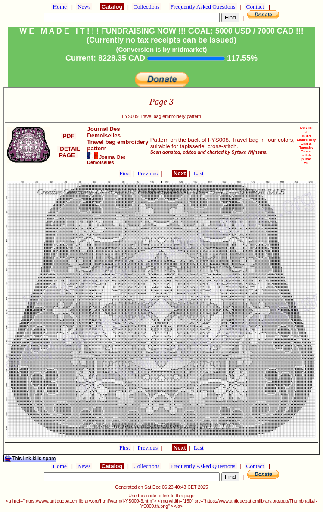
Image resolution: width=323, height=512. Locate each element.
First (125, 173)
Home (59, 6)
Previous (148, 173)
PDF (68, 136)
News (84, 6)
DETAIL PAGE (69, 152)
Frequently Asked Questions (203, 6)
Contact (255, 6)
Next (179, 173)
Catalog (112, 6)
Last (199, 173)
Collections (146, 6)
